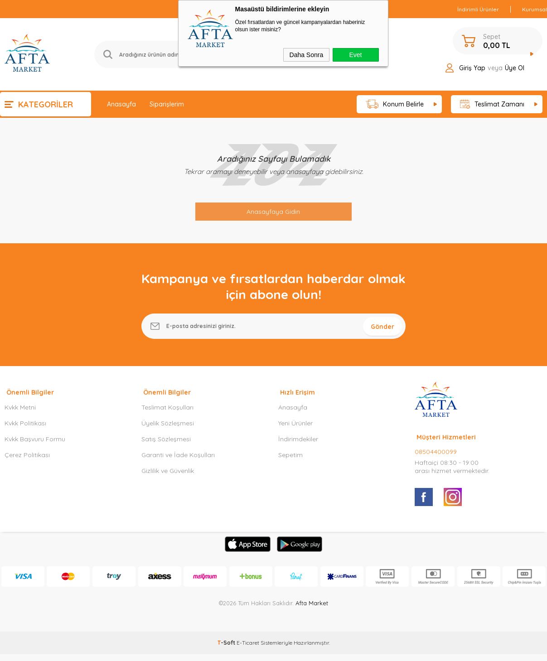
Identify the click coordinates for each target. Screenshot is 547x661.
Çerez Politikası (27, 462)
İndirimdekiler (298, 446)
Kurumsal (534, 9)
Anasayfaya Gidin (273, 211)
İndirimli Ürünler (478, 9)
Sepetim (290, 462)
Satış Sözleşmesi (166, 446)
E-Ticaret (248, 649)
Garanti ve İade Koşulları (178, 462)
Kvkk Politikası (25, 430)
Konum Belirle (395, 104)
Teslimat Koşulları (167, 414)
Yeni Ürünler (295, 430)
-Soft (227, 649)
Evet (355, 54)
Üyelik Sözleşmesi (167, 430)
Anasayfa (121, 104)
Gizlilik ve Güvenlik (167, 477)
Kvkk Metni (20, 414)
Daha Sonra (307, 54)
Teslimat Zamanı (492, 104)
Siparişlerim (167, 104)
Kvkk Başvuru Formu (35, 446)
